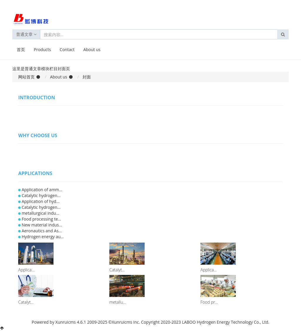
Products (42, 49)
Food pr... (209, 302)
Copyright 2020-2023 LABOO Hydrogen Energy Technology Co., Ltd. (205, 322)
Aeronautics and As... (42, 230)
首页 (21, 49)
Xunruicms (65, 322)
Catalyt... (117, 270)
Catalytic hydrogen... (41, 195)
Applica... (26, 270)
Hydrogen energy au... (43, 236)
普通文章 (26, 34)
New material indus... (42, 225)
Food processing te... (41, 219)
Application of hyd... (41, 201)
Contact (67, 49)
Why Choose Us (37, 135)
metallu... (117, 302)
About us (91, 49)
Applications (35, 173)
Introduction (36, 97)
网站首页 (26, 77)
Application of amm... (42, 189)
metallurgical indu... (40, 213)
